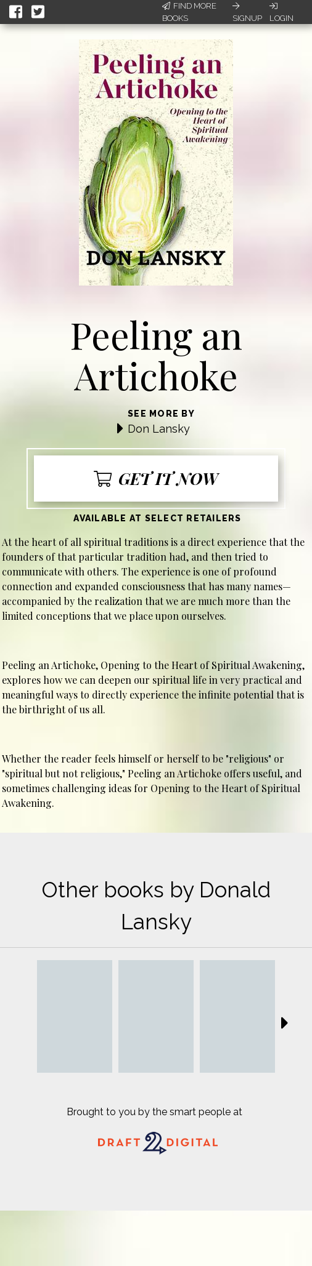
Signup (247, 12)
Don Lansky (159, 428)
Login (281, 12)
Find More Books (189, 12)
